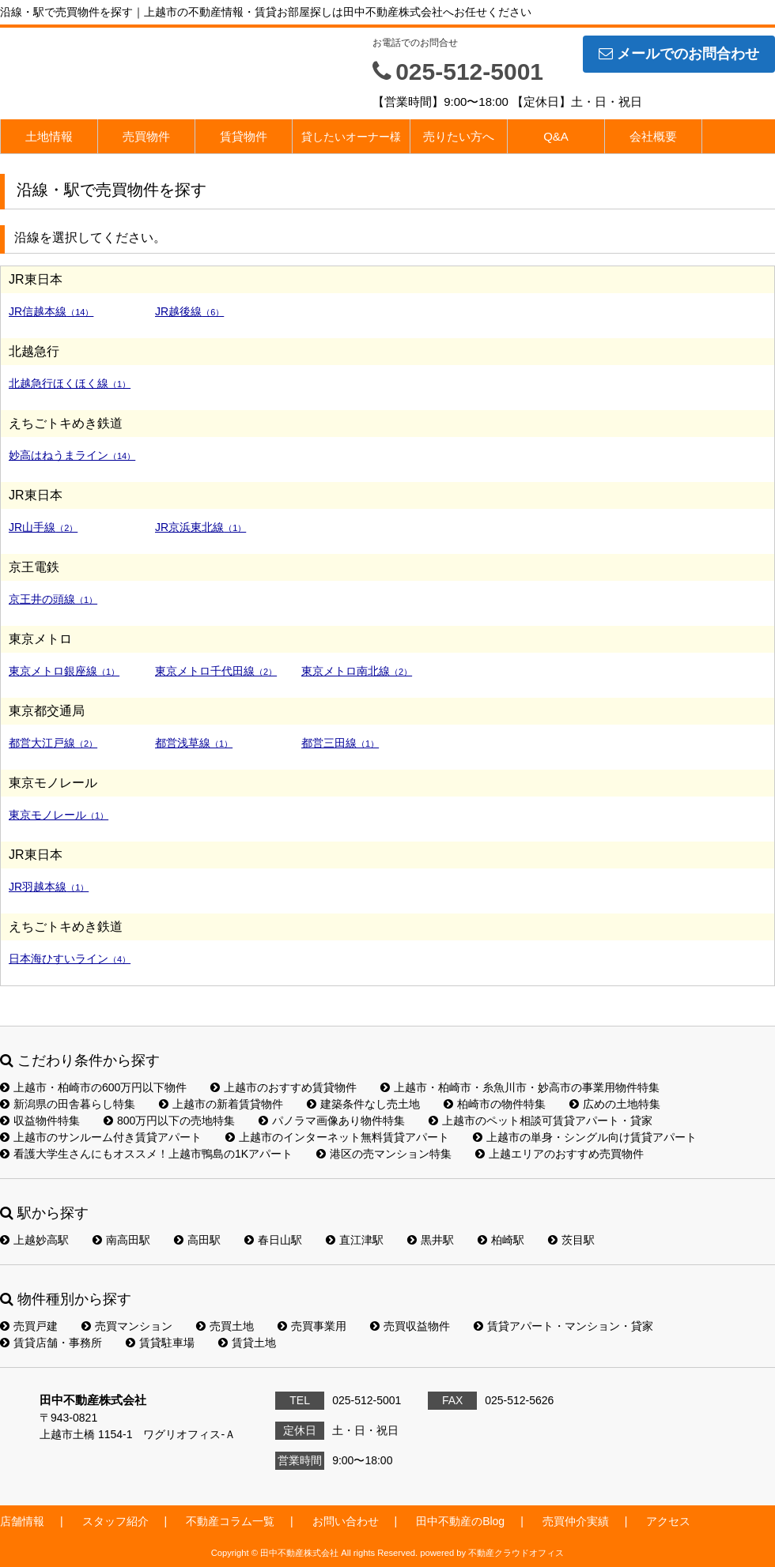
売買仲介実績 (575, 1521)
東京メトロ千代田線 (216, 671)
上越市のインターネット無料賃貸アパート (337, 1137)
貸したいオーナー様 (351, 136)
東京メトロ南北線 (356, 671)
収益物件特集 (40, 1120)
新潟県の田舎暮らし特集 (67, 1104)
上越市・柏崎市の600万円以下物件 (93, 1087)
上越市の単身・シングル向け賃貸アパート (585, 1137)
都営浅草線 (193, 742)
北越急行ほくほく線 (69, 383)
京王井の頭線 (53, 599)
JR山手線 (43, 527)
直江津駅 (355, 1240)
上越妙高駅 (34, 1240)
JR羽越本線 (49, 886)
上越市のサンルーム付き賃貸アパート (101, 1137)
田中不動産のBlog (460, 1521)
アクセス (668, 1521)
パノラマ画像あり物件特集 (332, 1120)
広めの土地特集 (614, 1104)
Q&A (556, 136)
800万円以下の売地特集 (169, 1120)
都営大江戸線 (53, 742)
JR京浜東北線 (200, 527)
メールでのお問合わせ (679, 54)
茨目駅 (571, 1240)
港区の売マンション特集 (384, 1153)
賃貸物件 (243, 136)
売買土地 (225, 1326)
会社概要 (653, 136)
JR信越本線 (51, 311)
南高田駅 (121, 1240)
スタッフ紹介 (115, 1521)
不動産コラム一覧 (230, 1521)
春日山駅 (273, 1240)
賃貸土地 (247, 1342)
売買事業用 (312, 1326)
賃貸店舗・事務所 (51, 1342)
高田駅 (197, 1240)
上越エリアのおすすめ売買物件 (559, 1153)
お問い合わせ (345, 1521)
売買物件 (146, 136)
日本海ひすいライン (69, 958)
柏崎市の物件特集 (495, 1104)
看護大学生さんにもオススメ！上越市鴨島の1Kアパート (146, 1153)
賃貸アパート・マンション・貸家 (563, 1326)
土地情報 (49, 136)
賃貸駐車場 (160, 1342)
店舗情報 (22, 1521)
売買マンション (126, 1326)
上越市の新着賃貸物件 (221, 1104)
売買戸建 (29, 1326)
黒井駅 (430, 1240)
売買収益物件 (410, 1326)
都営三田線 (340, 742)
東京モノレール (58, 814)
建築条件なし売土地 (363, 1104)
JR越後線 (189, 311)
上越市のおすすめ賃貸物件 (283, 1087)
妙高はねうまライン (72, 455)
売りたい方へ (458, 136)
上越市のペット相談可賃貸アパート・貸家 (540, 1120)
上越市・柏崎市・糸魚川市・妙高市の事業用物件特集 (520, 1087)
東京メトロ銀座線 (64, 671)
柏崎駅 (501, 1240)
